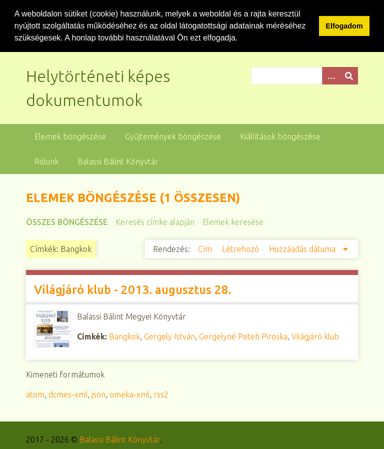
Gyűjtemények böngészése (173, 136)
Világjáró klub (315, 336)
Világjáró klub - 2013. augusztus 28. (133, 289)
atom (35, 394)
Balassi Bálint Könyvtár (118, 161)
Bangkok (124, 336)
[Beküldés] (349, 75)
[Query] (304, 75)
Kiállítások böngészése (280, 136)
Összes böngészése (67, 222)
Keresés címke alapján (155, 222)
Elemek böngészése (70, 136)
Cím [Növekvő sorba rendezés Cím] (206, 249)
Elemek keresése (233, 222)
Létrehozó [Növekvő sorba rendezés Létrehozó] (241, 249)
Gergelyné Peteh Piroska (243, 336)
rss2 (161, 394)
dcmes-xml (68, 394)
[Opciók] (331, 75)
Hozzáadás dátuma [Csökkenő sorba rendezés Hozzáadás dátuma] (303, 249)
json (99, 394)
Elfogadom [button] (344, 26)
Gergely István (169, 336)
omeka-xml (130, 394)
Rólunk (46, 161)
